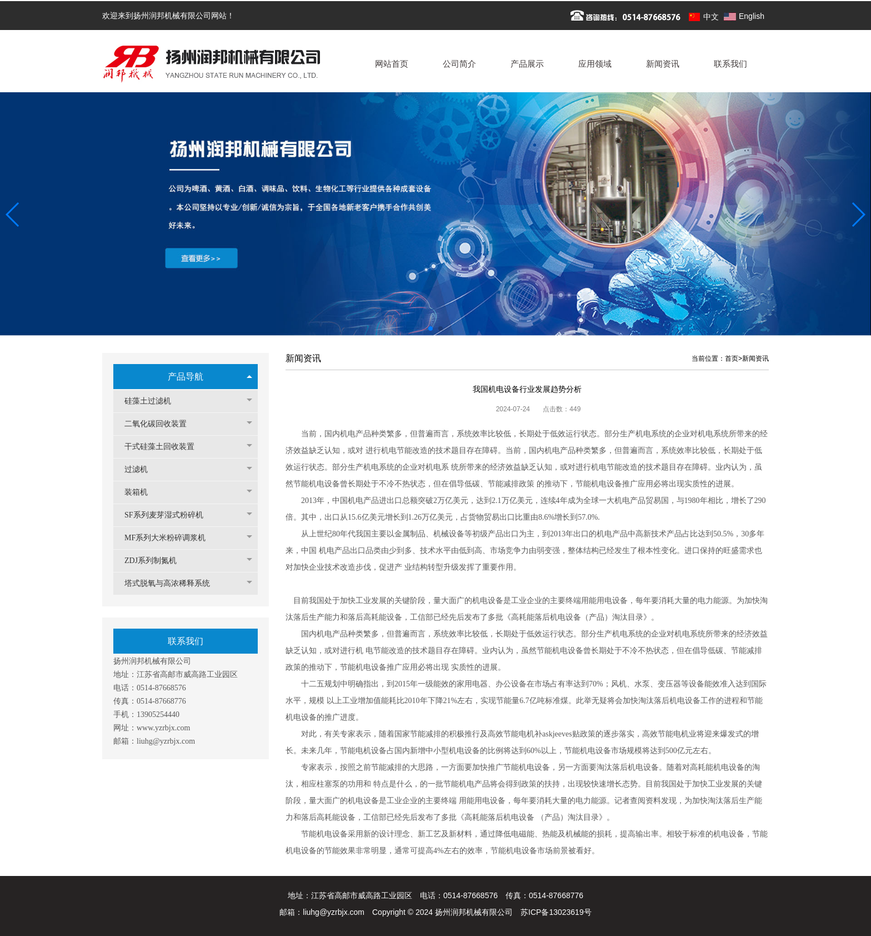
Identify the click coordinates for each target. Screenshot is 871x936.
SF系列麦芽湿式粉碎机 (169, 515)
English (751, 16)
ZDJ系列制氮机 (156, 560)
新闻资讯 (755, 358)
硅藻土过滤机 (153, 401)
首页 (731, 358)
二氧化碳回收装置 (161, 424)
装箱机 (141, 492)
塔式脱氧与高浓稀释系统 (172, 583)
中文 (711, 16)
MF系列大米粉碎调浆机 (170, 538)
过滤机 (141, 469)
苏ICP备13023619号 (556, 912)
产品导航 (185, 376)
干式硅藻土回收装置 (165, 446)
